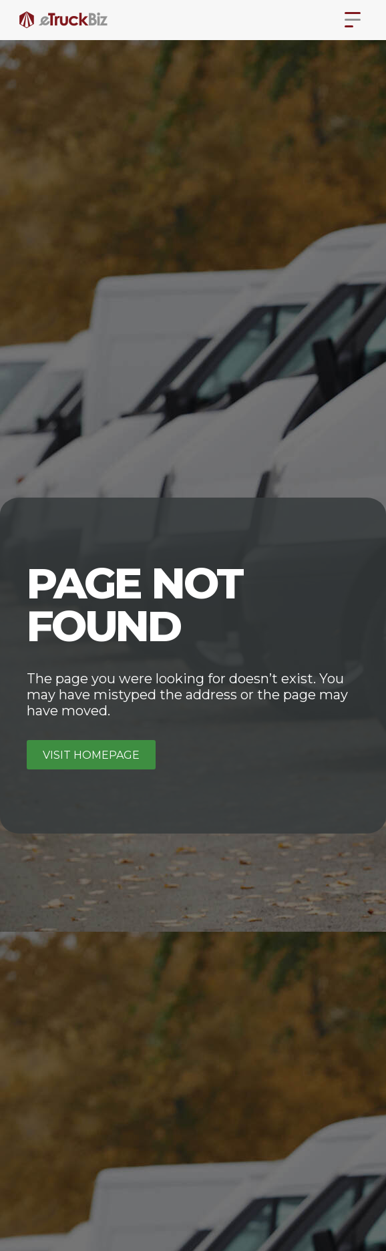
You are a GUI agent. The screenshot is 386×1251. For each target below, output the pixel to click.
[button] (353, 20)
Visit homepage (91, 755)
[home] (63, 20)
